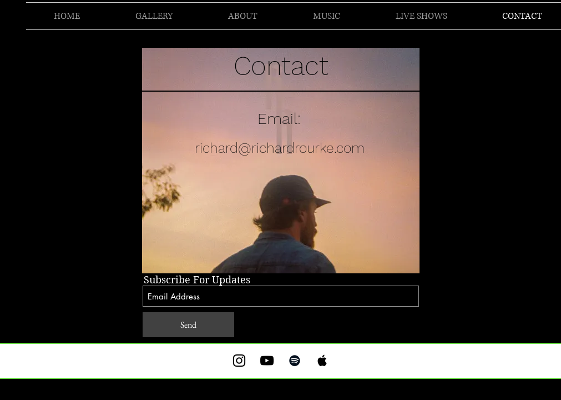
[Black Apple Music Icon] (322, 360)
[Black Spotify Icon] (294, 360)
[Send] (188, 324)
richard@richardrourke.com (280, 148)
